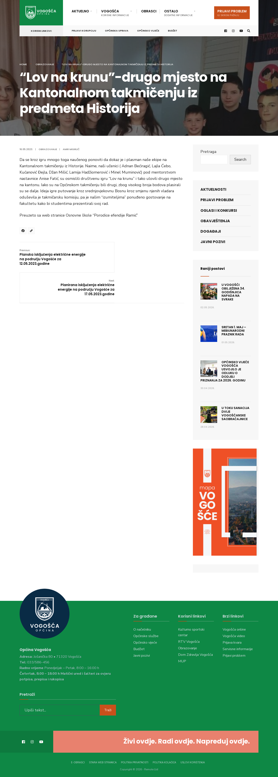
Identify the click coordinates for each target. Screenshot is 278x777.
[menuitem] (84, 10)
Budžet (172, 29)
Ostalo (178, 13)
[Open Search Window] (248, 30)
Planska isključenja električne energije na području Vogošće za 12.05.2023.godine (48, 257)
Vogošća (115, 13)
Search (240, 159)
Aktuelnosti (213, 189)
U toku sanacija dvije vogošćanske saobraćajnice (235, 413)
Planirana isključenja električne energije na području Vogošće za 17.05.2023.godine (155, 257)
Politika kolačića (164, 761)
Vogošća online (234, 629)
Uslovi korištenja (192, 761)
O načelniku (142, 629)
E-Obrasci (78, 761)
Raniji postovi (214, 268)
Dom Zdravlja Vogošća (195, 654)
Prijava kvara (232, 642)
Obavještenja (215, 221)
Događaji (210, 231)
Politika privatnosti (134, 761)
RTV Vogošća (189, 641)
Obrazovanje (45, 64)
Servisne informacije (238, 649)
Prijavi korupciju (84, 29)
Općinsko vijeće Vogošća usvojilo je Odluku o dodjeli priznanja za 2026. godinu (224, 371)
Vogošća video (234, 636)
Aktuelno (80, 11)
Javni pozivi (212, 241)
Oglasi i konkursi (218, 210)
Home (23, 64)
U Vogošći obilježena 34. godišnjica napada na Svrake (233, 292)
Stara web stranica (103, 761)
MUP (182, 661)
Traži (107, 709)
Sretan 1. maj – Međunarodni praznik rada (234, 331)
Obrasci (148, 11)
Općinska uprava (116, 29)
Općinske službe (146, 636)
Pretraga (208, 151)
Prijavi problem (232, 13)
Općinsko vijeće (148, 29)
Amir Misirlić (71, 149)
